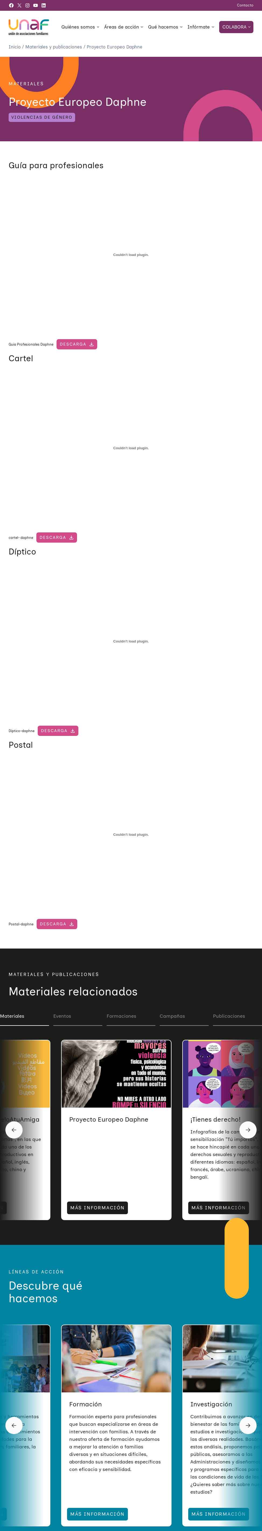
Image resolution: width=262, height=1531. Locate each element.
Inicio (15, 47)
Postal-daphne (21, 924)
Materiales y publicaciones (54, 47)
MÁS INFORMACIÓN (97, 1208)
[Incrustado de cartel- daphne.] (131, 448)
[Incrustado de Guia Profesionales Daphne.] (131, 255)
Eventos (62, 1016)
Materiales (12, 1016)
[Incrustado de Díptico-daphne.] (131, 641)
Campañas (172, 1016)
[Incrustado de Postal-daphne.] (131, 834)
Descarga (73, 344)
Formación (206, 1404)
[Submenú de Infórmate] (213, 26)
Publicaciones (229, 1016)
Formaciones (121, 1016)
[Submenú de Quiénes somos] (98, 26)
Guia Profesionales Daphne (31, 344)
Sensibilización (91, 1404)
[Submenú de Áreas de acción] (142, 26)
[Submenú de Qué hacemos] (181, 26)
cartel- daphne (21, 537)
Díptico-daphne (21, 731)
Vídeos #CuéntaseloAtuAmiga (115, 1119)
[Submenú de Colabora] (249, 26)
